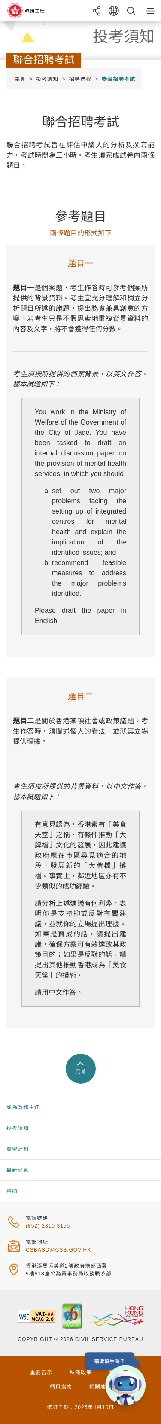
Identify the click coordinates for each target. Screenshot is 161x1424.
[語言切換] (113, 10)
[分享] (96, 10)
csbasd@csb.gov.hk (58, 1250)
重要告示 (41, 1373)
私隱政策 (81, 1373)
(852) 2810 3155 (48, 1226)
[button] (150, 10)
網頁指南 (61, 1387)
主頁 (20, 79)
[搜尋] (131, 10)
